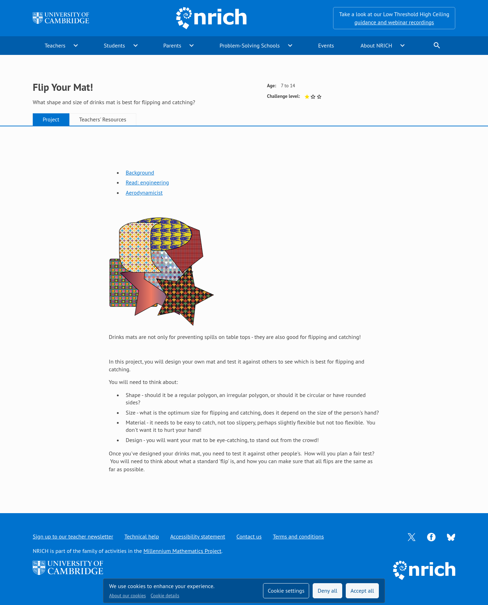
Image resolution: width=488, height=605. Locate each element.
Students (114, 45)
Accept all (362, 590)
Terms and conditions (298, 536)
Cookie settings (286, 590)
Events (326, 45)
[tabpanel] (244, 312)
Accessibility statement (197, 536)
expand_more (75, 45)
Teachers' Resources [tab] (102, 119)
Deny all (327, 590)
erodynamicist (146, 192)
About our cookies (127, 595)
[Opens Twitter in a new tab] (411, 536)
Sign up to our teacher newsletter (73, 536)
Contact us (249, 536)
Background (140, 172)
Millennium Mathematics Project (182, 550)
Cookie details (165, 595)
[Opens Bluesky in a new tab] (451, 536)
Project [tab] (51, 119)
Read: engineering (147, 182)
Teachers (55, 45)
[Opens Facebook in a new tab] (431, 536)
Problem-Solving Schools (250, 45)
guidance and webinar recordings (394, 22)
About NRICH (376, 45)
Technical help (141, 536)
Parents (172, 45)
